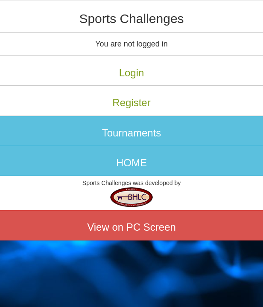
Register (131, 102)
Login (131, 72)
